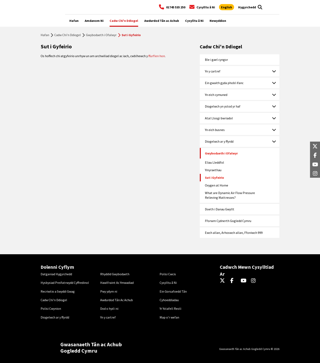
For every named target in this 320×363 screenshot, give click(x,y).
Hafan (45, 35)
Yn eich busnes (215, 130)
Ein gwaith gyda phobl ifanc (224, 83)
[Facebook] (233, 281)
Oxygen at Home (216, 185)
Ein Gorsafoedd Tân (173, 291)
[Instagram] (254, 281)
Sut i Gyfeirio (214, 177)
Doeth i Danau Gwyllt (219, 209)
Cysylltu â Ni (168, 283)
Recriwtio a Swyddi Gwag (58, 291)
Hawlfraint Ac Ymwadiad (117, 283)
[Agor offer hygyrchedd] (247, 7)
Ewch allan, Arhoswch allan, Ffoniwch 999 (234, 233)
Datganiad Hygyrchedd (56, 274)
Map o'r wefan (169, 317)
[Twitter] (223, 281)
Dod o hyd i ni (109, 308)
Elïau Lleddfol (214, 162)
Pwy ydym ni (108, 291)
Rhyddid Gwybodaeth (114, 274)
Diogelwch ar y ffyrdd (219, 141)
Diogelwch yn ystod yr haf (222, 106)
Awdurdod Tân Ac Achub (116, 300)
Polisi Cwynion (51, 308)
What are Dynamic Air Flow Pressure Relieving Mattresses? (230, 195)
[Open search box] (259, 7)
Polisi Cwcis (168, 274)
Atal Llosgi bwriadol (219, 118)
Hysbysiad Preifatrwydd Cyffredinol (65, 283)
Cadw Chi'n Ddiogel (67, 35)
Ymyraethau (213, 170)
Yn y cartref (212, 71)
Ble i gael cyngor (216, 60)
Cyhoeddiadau (169, 300)
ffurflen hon (156, 56)
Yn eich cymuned (216, 95)
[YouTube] (244, 281)
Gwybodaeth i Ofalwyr (101, 35)
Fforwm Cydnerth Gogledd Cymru (228, 221)
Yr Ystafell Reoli (170, 308)
